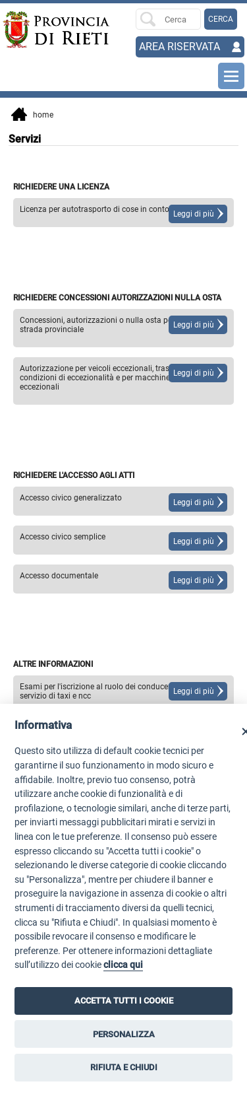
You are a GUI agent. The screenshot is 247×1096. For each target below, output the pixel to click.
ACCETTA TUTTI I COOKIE (123, 1001)
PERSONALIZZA (124, 1034)
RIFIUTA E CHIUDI (123, 1067)
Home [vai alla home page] (32, 115)
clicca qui (123, 965)
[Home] (27, 29)
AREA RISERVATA (179, 46)
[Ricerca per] (168, 19)
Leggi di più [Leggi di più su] (193, 214)
